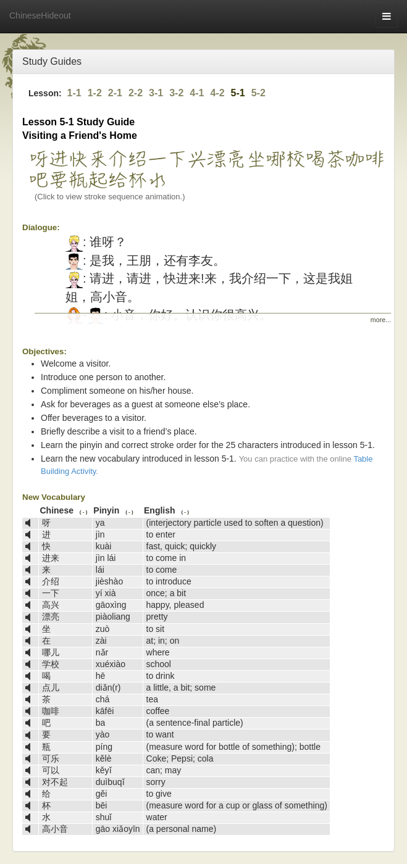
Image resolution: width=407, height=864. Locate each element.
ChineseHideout (40, 15)
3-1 (156, 93)
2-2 (135, 93)
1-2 (95, 93)
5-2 (258, 93)
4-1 (197, 93)
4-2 (217, 93)
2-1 (115, 93)
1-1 (74, 93)
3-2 (176, 93)
